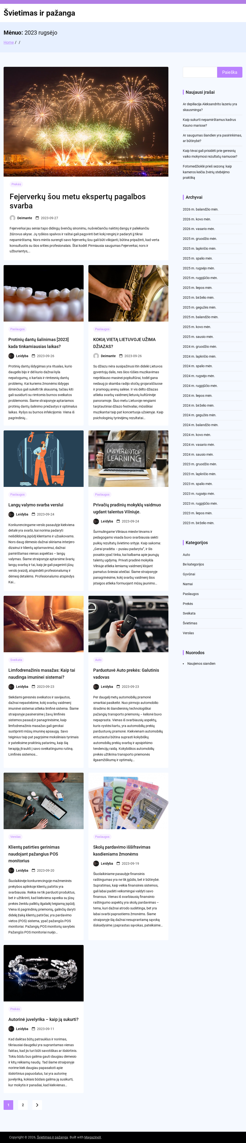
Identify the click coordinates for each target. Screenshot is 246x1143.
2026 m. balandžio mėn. (201, 209)
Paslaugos (17, 329)
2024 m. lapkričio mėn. (199, 356)
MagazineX (92, 1137)
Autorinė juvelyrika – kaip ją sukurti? (43, 1019)
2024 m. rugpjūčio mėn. (200, 386)
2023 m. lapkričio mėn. (199, 474)
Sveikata (16, 660)
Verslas (15, 837)
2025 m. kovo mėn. (197, 327)
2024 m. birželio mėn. (199, 405)
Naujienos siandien (201, 663)
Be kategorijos (193, 564)
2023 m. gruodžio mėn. (200, 464)
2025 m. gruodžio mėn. (200, 239)
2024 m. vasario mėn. (199, 445)
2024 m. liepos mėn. (198, 396)
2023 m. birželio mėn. (199, 523)
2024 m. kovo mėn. (197, 435)
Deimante (24, 218)
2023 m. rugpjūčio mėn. (200, 503)
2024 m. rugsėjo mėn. (199, 376)
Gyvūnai (189, 574)
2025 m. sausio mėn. (198, 337)
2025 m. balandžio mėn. (201, 317)
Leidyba (22, 356)
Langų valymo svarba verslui (35, 504)
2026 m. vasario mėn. (199, 229)
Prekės (16, 184)
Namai (188, 584)
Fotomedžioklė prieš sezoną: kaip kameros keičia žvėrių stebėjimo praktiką (207, 172)
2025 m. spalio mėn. (198, 258)
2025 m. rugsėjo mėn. (199, 268)
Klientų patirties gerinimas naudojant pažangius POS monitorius (34, 854)
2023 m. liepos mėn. (198, 513)
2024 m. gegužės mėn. (199, 415)
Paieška (229, 72)
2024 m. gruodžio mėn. (200, 346)
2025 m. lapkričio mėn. (199, 248)
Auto (98, 660)
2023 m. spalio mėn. (198, 484)
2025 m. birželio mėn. (199, 297)
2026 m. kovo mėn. (197, 219)
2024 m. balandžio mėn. (201, 425)
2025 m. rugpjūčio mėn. (200, 278)
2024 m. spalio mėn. (198, 366)
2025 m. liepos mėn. (198, 288)
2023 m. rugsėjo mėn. (199, 494)
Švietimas (190, 623)
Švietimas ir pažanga (39, 13)
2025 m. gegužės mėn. (199, 307)
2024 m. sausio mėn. (198, 454)
